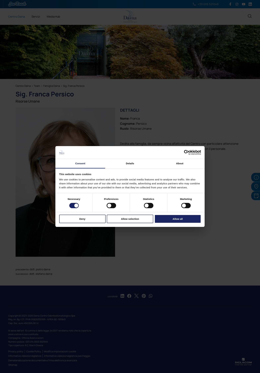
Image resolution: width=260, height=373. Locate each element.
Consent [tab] (80, 163)
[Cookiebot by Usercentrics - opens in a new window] (186, 152)
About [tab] (179, 163)
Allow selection (130, 218)
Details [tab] (130, 163)
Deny (82, 218)
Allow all (178, 218)
